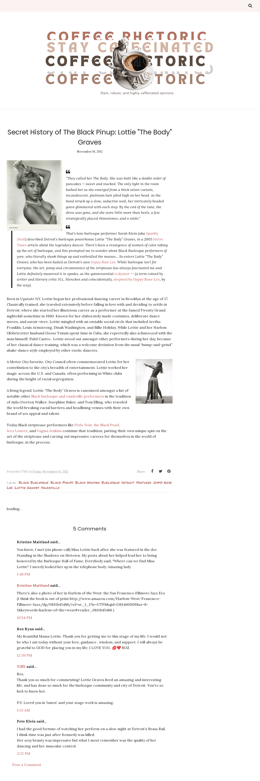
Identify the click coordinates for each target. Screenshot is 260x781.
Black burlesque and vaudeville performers (67, 396)
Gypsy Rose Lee (103, 262)
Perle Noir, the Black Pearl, (97, 425)
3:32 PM (23, 753)
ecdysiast (122, 273)
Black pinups (61, 482)
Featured (144, 482)
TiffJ (21, 666)
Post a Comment (26, 764)
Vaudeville (50, 487)
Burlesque (110, 482)
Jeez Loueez (17, 430)
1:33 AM (23, 710)
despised (137, 279)
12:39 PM (24, 655)
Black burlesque (33, 482)
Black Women (87, 482)
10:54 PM (24, 617)
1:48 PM (23, 574)
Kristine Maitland (33, 585)
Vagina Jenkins (49, 430)
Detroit (127, 482)
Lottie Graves (27, 487)
